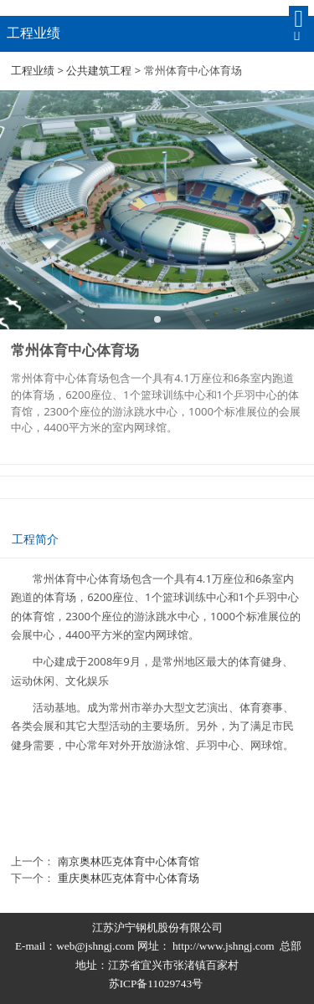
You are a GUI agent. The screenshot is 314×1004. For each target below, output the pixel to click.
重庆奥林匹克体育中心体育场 (128, 877)
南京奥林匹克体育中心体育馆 (128, 861)
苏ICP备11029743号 (157, 983)
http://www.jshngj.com (223, 946)
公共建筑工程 (98, 70)
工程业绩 (32, 70)
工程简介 (35, 539)
